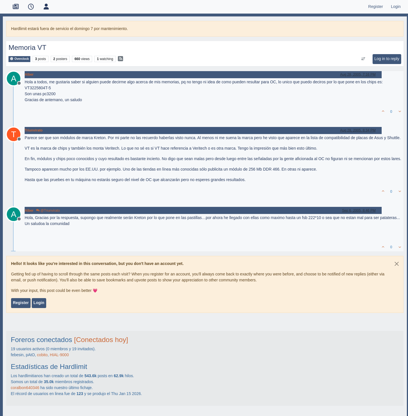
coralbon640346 (25, 387)
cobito (42, 355)
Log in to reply (386, 58)
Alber (29, 75)
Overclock (19, 59)
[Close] (396, 263)
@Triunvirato (48, 211)
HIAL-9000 (59, 355)
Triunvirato (33, 130)
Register (21, 302)
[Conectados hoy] (101, 339)
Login (38, 302)
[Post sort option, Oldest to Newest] (363, 59)
